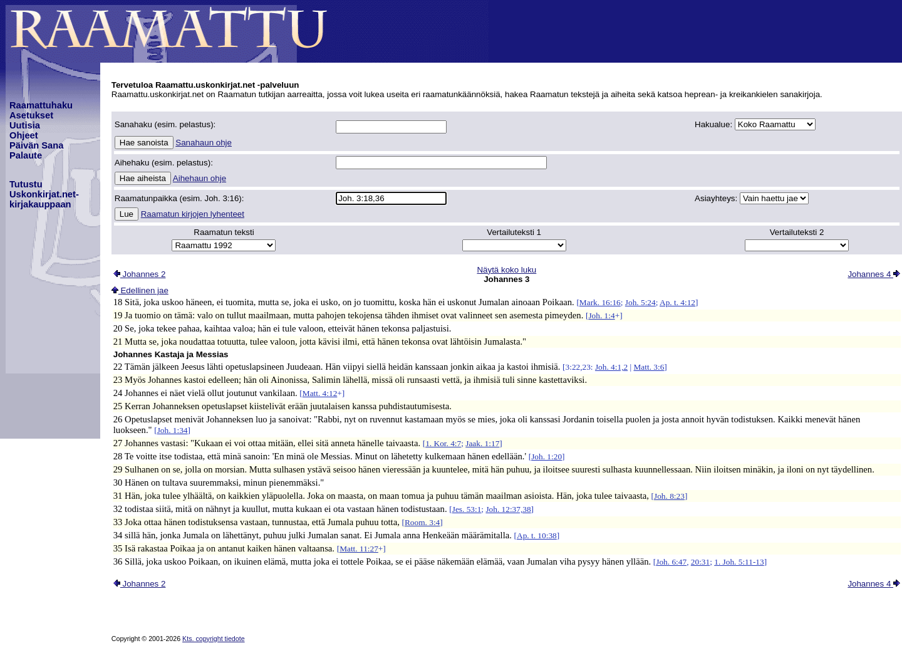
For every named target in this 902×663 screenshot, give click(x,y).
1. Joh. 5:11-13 (739, 561)
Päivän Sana (36, 145)
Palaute (25, 155)
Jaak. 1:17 (482, 443)
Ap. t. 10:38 (537, 535)
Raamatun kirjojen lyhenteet (192, 214)
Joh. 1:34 (172, 430)
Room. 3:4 (422, 522)
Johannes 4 (874, 274)
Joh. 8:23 (669, 496)
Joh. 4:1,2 (611, 367)
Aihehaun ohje (199, 178)
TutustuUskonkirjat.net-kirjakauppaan (44, 194)
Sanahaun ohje (203, 142)
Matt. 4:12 (320, 393)
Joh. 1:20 (546, 456)
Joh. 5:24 (640, 302)
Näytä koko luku (506, 269)
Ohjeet (23, 135)
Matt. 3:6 (648, 367)
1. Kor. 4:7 (443, 443)
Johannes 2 (139, 274)
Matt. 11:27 (359, 548)
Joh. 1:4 (601, 315)
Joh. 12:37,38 (508, 509)
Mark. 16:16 (600, 302)
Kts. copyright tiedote (213, 638)
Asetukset (31, 115)
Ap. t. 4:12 (677, 302)
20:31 (700, 561)
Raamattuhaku (41, 105)
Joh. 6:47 (671, 561)
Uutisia (24, 125)
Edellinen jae (139, 290)
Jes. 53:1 (467, 509)
